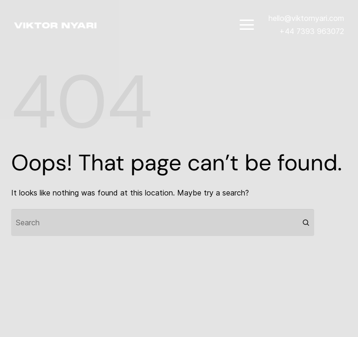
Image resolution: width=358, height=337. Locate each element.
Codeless (126, 316)
